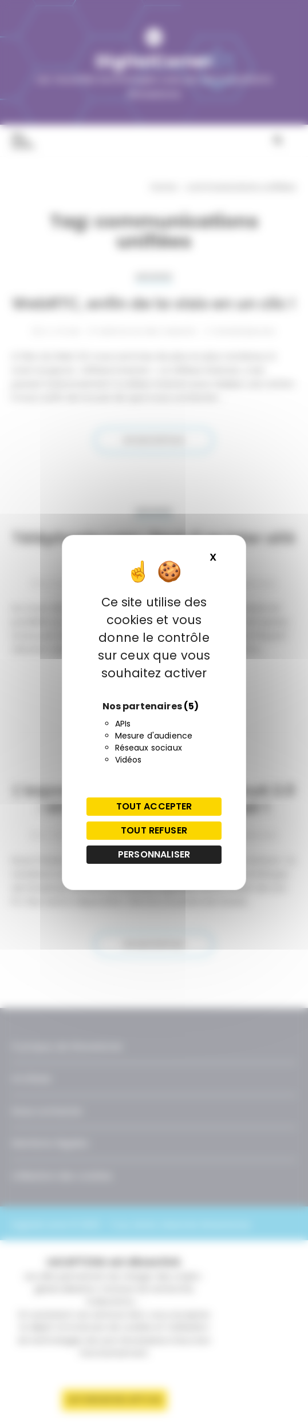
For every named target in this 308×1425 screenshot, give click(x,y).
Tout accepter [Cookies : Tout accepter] (154, 806)
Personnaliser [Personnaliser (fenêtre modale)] (154, 854)
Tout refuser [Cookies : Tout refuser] (154, 830)
